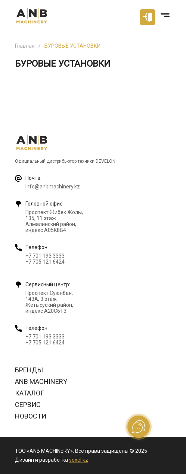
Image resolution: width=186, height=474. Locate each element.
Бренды (29, 370)
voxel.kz (78, 460)
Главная (25, 46)
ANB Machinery (41, 381)
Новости (30, 416)
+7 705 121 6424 (45, 262)
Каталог (29, 393)
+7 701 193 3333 (45, 256)
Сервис (28, 404)
